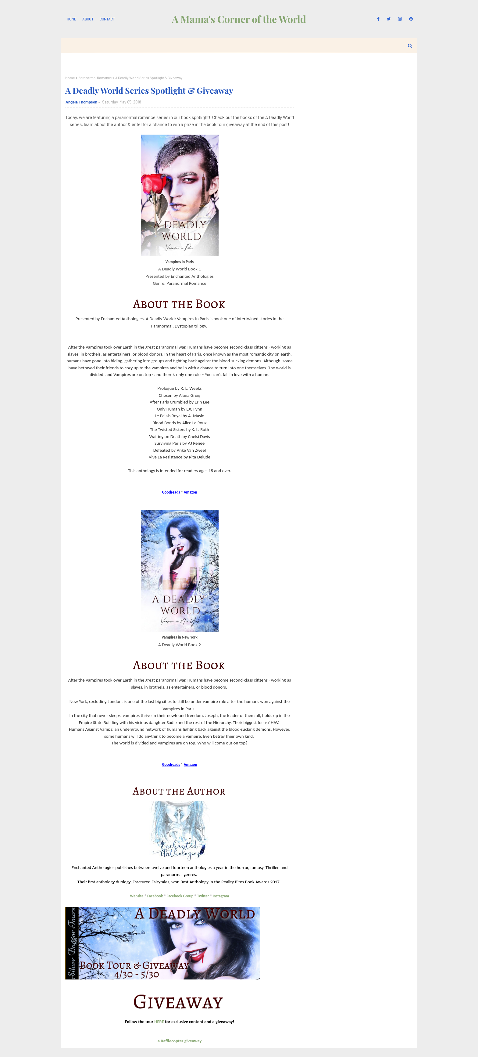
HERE (159, 1021)
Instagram (221, 896)
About (88, 19)
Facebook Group (180, 896)
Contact (107, 19)
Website (137, 896)
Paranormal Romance (95, 77)
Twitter (203, 896)
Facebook (155, 896)
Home (71, 19)
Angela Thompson (81, 102)
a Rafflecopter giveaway (180, 1041)
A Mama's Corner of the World (239, 18)
